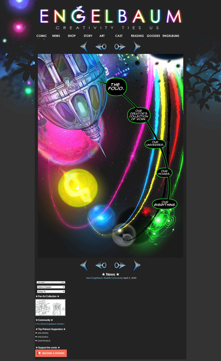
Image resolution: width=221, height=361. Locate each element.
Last (136, 265)
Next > (120, 47)
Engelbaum (111, 18)
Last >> (136, 47)
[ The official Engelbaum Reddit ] (49, 324)
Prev (101, 265)
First (85, 265)
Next (120, 265)
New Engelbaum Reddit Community (104, 278)
